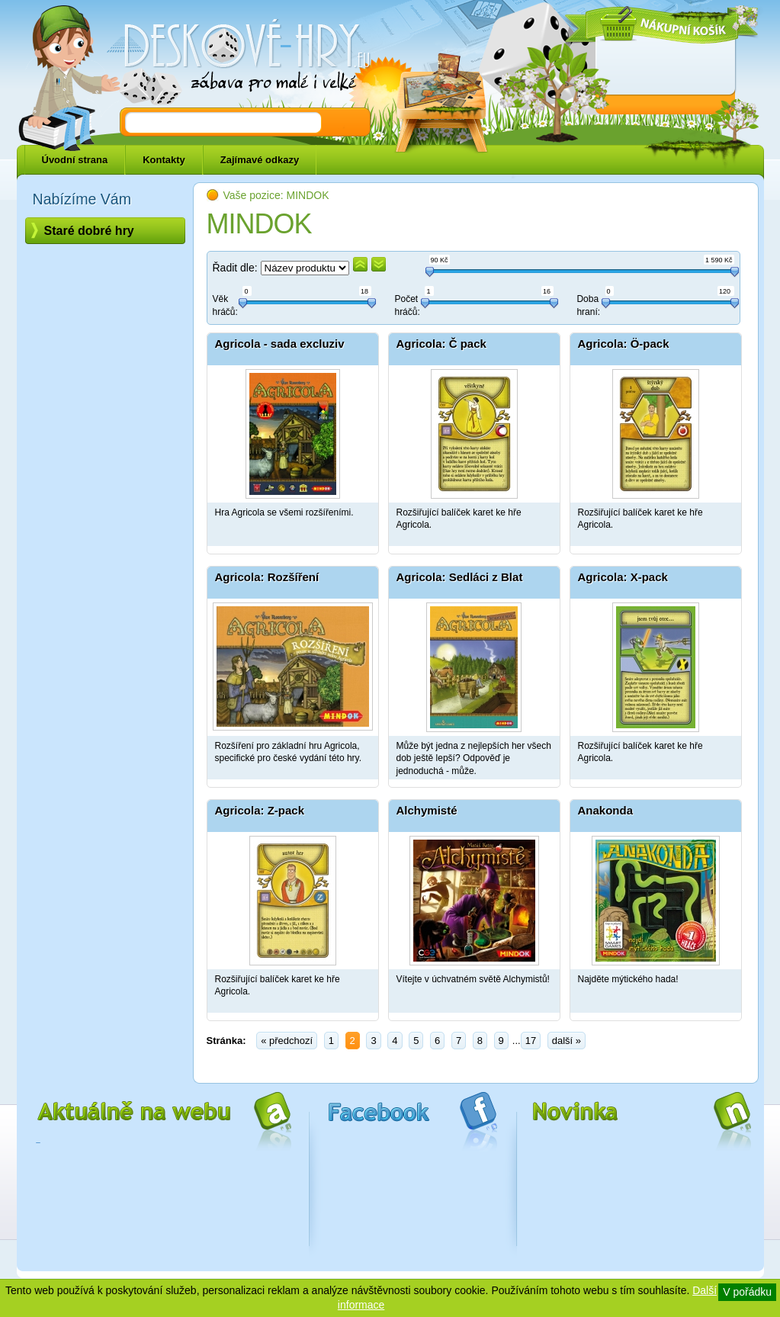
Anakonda (606, 810)
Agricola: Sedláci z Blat (459, 576)
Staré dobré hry (89, 230)
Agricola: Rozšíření (267, 576)
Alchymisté (426, 810)
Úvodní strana (75, 159)
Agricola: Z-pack (260, 810)
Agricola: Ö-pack (623, 343)
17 (530, 1040)
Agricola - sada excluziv (280, 343)
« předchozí (287, 1040)
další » (566, 1040)
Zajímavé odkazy (259, 159)
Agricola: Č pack (441, 343)
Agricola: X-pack (623, 576)
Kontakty (164, 159)
